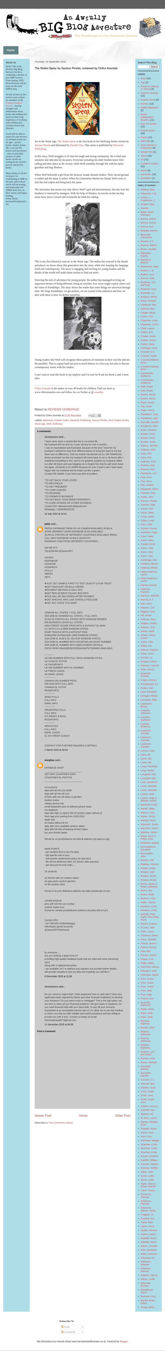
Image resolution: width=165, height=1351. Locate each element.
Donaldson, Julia (149, 414)
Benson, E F (147, 241)
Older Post (122, 1115)
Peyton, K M (147, 959)
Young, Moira (147, 1307)
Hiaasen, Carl (148, 607)
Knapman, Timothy (146, 674)
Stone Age (40, 423)
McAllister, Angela (150, 843)
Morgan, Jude (148, 872)
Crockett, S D (147, 352)
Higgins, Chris (148, 611)
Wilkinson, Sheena (146, 1263)
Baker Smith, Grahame (147, 213)
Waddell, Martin (149, 1238)
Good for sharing (149, 93)
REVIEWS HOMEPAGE (63, 409)
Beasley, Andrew (149, 230)
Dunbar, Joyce (148, 442)
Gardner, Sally (148, 504)
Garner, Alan (147, 508)
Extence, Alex (148, 469)
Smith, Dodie (147, 1091)
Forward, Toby (148, 493)
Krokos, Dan (147, 688)
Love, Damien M (149, 782)
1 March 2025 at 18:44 (56, 750)
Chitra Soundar (43, 388)
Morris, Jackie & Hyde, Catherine (149, 885)
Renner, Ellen (148, 1027)
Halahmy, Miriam (149, 563)
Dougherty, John (149, 426)
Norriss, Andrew (149, 923)
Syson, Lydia (147, 1175)
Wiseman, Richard (146, 1284)
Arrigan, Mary (148, 204)
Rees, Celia (147, 1013)
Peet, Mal (145, 951)
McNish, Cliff (147, 860)
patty (47, 524)
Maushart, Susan (149, 824)
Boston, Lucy (147, 274)
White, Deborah (149, 1254)
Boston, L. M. (147, 270)
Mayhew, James (149, 832)
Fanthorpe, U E (148, 473)
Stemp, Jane (147, 1132)
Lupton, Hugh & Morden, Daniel (149, 799)
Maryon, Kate (147, 812)
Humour (145, 103)
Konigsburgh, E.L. (150, 684)
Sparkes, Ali (147, 1114)
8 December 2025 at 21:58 (58, 976)
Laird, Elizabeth (149, 691)
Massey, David (148, 820)
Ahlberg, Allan (148, 189)
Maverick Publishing (80, 420)
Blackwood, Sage (150, 266)
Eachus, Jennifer (149, 445)
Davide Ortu (76, 145)
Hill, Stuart (146, 615)
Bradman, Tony (148, 289)
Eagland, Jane (148, 449)
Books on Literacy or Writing (150, 87)
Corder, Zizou (148, 344)
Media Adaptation (150, 107)
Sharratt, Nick (148, 1083)
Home (83, 1115)
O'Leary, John (148, 927)
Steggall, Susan (149, 1128)
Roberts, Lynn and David (148, 1053)
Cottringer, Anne (149, 348)
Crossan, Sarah (149, 355)
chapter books (61, 420)
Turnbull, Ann (147, 1218)
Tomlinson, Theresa (146, 1195)
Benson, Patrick (149, 245)
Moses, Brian (147, 894)
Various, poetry (148, 1234)
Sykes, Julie (147, 1172)
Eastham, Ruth (148, 461)
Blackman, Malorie (146, 261)
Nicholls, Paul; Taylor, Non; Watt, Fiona (150, 917)
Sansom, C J (147, 1079)
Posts (65, 1327)
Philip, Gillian (147, 963)
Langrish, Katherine (146, 711)
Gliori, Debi (146, 524)
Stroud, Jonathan (149, 1156)
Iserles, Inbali (147, 631)
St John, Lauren (149, 1118)
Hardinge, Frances (146, 590)
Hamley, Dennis (149, 585)
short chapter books (118, 420)
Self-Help (145, 141)
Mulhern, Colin (148, 898)
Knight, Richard (149, 680)
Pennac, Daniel (148, 955)
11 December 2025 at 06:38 (59, 1024)
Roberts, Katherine (146, 1033)
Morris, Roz (147, 890)
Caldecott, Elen (148, 304)
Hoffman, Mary (148, 619)
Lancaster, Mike (149, 699)
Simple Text (147, 152)
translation (146, 178)
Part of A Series (149, 123)
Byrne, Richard (148, 300)
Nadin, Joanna (148, 902)
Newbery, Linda (149, 906)
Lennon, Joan (148, 750)
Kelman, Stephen (149, 649)
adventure (48, 420)
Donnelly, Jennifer (150, 422)
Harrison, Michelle (150, 595)
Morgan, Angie (148, 868)
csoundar (98, 392)
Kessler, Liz (147, 657)
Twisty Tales (147, 1222)
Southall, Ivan (148, 1110)
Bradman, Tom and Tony (148, 283)
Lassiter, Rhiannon (146, 725)
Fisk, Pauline (147, 485)
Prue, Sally (146, 990)
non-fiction (146, 174)
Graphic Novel (148, 99)
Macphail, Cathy (149, 804)
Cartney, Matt (147, 308)
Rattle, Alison (147, 1009)
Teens (144, 156)
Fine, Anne (146, 477)
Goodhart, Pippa (149, 532)
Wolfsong (57, 423)
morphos (49, 760)
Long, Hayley (147, 770)
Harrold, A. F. (147, 599)
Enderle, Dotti (148, 465)
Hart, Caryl (146, 603)
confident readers (150, 163)
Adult (143, 78)
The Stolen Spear (66, 141)
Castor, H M (147, 316)
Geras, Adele (147, 512)
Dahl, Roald (147, 386)
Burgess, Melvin (149, 296)
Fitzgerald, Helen (149, 489)
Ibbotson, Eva (148, 627)
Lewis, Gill (146, 758)
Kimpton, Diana (149, 661)
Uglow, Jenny (147, 1226)
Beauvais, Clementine (146, 236)
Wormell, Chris (148, 1296)
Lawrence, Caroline (146, 732)
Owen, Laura (147, 931)
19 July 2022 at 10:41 (56, 513)
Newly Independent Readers (147, 117)
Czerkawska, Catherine (147, 374)
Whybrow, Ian (148, 1258)
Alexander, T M (148, 193)
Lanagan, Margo (149, 695)
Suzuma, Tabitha (149, 1164)
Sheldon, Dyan (148, 1087)
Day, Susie (146, 406)
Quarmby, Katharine (146, 1004)
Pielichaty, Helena (150, 967)
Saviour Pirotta (42, 145)
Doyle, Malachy (149, 430)
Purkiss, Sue (147, 998)
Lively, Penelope (149, 766)
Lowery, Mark (147, 794)
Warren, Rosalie (149, 1246)
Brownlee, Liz (148, 293)
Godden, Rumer (149, 528)
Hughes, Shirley (149, 623)
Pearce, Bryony (149, 943)
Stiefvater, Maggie (150, 1140)
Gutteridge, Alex (149, 560)
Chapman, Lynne (149, 324)
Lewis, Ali (145, 754)
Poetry (144, 137)
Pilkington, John (149, 971)
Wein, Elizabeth (149, 1250)
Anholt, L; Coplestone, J (148, 199)
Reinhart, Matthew (145, 1022)
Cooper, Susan (148, 336)
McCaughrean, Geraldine (148, 848)
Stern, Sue (146, 1136)
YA (142, 159)
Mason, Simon (148, 816)
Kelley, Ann (146, 645)
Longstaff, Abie (148, 774)
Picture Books (148, 130)
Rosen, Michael (149, 1062)
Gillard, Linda (147, 520)
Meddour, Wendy (149, 864)
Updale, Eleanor (149, 1230)
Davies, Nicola (148, 394)
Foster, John (147, 497)
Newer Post (43, 1115)
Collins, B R (147, 332)
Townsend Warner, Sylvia (148, 1209)
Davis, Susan (147, 402)
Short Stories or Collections (149, 146)
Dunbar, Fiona (148, 434)
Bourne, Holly (148, 278)
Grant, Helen (147, 536)
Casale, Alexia (148, 312)
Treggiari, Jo (147, 1214)
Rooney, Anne (148, 1058)
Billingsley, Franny (146, 254)
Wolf (49, 423)
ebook (144, 170)
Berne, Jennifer (148, 249)
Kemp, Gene (147, 653)
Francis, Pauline (149, 501)
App (143, 82)
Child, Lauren (147, 328)
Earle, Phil (146, 453)
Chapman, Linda (149, 320)
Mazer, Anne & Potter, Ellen (148, 837)
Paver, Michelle (148, 939)
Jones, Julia (147, 642)
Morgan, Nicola (148, 876)
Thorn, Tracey (148, 1190)
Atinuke (144, 208)
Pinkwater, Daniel (150, 975)
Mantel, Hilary (148, 808)
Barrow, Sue (147, 226)
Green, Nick (147, 552)
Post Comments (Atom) (61, 1122)
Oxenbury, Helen (149, 935)
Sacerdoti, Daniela (146, 1067)
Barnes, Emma (148, 219)
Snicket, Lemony (149, 1106)
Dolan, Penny (148, 410)
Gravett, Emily (148, 544)
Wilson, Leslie (148, 1279)
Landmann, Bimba (146, 705)
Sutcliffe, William (149, 1160)
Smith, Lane (147, 1095)
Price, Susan (147, 978)
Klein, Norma (147, 669)
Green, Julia (147, 548)
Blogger (124, 1341)
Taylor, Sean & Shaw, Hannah (148, 1185)
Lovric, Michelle (149, 786)
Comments (68, 1332)
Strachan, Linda (149, 1144)
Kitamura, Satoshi (150, 665)
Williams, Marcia (149, 1275)
